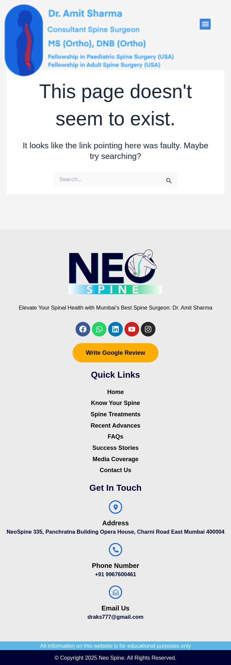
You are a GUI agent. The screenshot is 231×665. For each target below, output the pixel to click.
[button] (205, 24)
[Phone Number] (115, 549)
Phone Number (115, 565)
